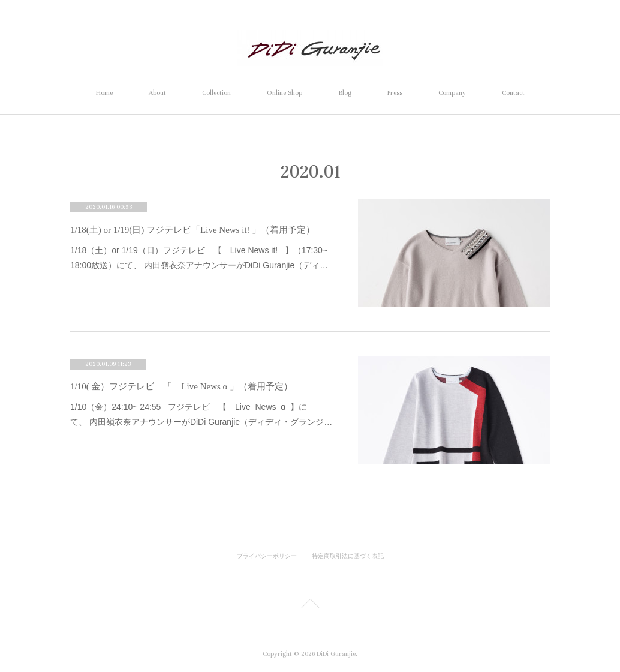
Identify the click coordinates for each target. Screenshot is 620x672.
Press (394, 93)
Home (104, 93)
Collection (216, 93)
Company (452, 93)
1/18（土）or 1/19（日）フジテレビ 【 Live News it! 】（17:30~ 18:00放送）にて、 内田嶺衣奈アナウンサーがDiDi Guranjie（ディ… (199, 257)
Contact (513, 93)
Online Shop (284, 93)
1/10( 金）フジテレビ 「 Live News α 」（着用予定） (181, 386)
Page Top (310, 605)
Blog (344, 93)
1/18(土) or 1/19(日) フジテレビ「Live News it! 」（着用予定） (192, 230)
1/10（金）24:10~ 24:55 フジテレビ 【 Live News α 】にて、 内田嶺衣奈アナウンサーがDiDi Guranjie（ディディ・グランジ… (201, 414)
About (157, 93)
